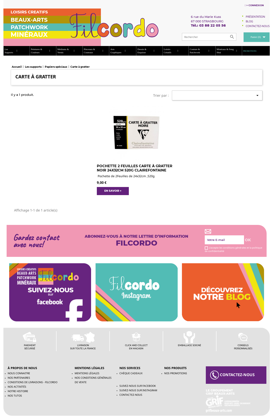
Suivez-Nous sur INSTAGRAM (138, 390)
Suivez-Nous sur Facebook (137, 386)
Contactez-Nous (258, 26)
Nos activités (17, 386)
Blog (249, 21)
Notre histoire (18, 391)
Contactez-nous (130, 395)
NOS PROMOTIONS (175, 373)
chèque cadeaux (130, 373)
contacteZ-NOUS (232, 375)
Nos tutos (15, 395)
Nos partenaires (19, 378)
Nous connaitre (19, 373)
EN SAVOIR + (112, 190)
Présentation (255, 17)
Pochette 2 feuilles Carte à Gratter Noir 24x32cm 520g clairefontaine (134, 168)
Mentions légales (87, 373)
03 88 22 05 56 (212, 25)
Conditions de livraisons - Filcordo (32, 382)
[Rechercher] (209, 37)
